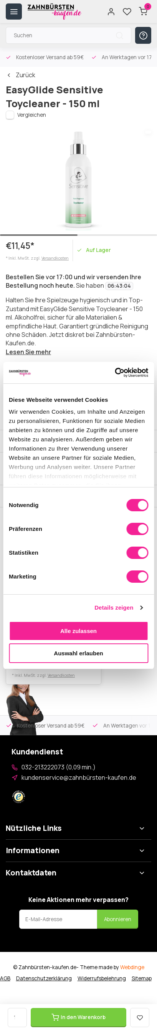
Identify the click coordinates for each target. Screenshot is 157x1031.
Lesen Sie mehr (28, 352)
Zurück (20, 75)
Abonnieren (117, 919)
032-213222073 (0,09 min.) (58, 767)
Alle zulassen (78, 631)
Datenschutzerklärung (44, 978)
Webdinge (132, 967)
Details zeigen (113, 607)
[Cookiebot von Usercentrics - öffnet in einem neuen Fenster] (114, 373)
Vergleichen (31, 114)
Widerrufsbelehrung (102, 978)
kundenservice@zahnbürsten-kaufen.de (78, 777)
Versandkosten (55, 258)
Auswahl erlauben (78, 653)
